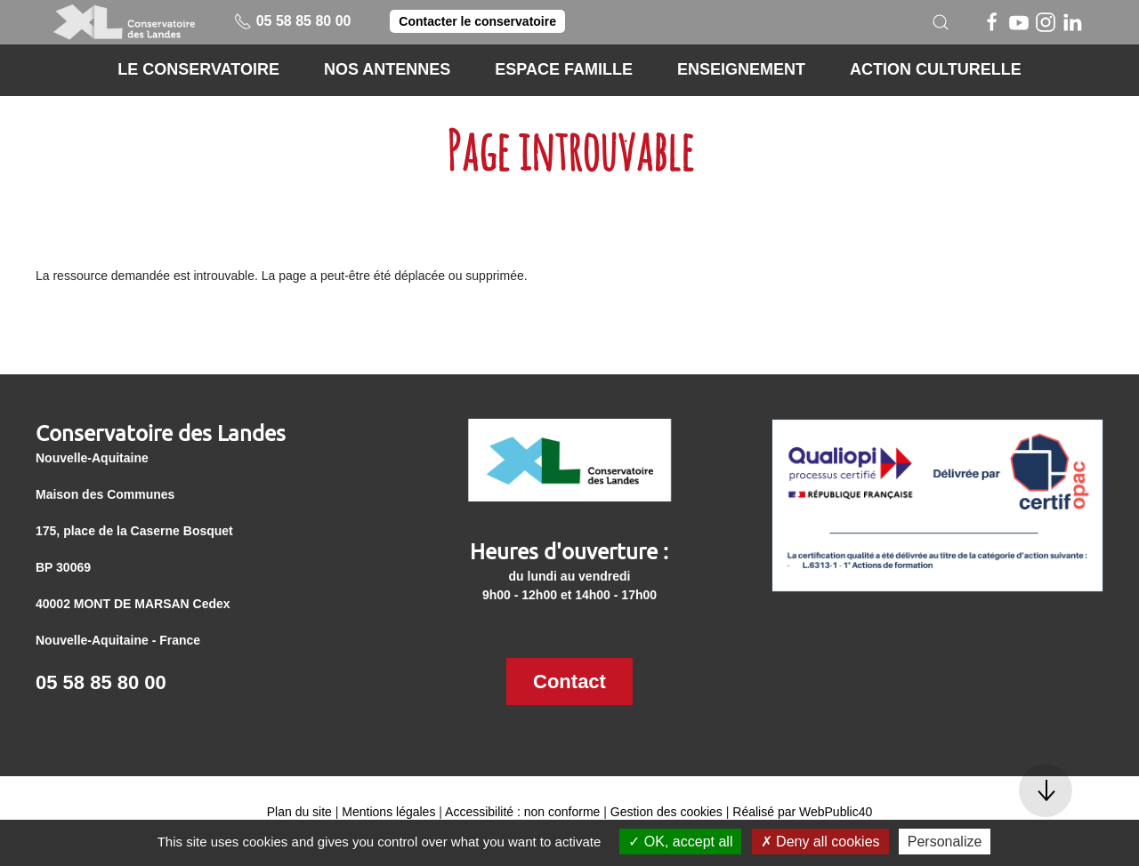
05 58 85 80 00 (292, 20)
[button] (940, 22)
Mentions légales (388, 812)
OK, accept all (680, 841)
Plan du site (299, 812)
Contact (569, 681)
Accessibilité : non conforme (522, 812)
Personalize (945, 841)
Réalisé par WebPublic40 (802, 812)
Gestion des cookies (666, 812)
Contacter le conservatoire (477, 21)
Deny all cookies (820, 841)
